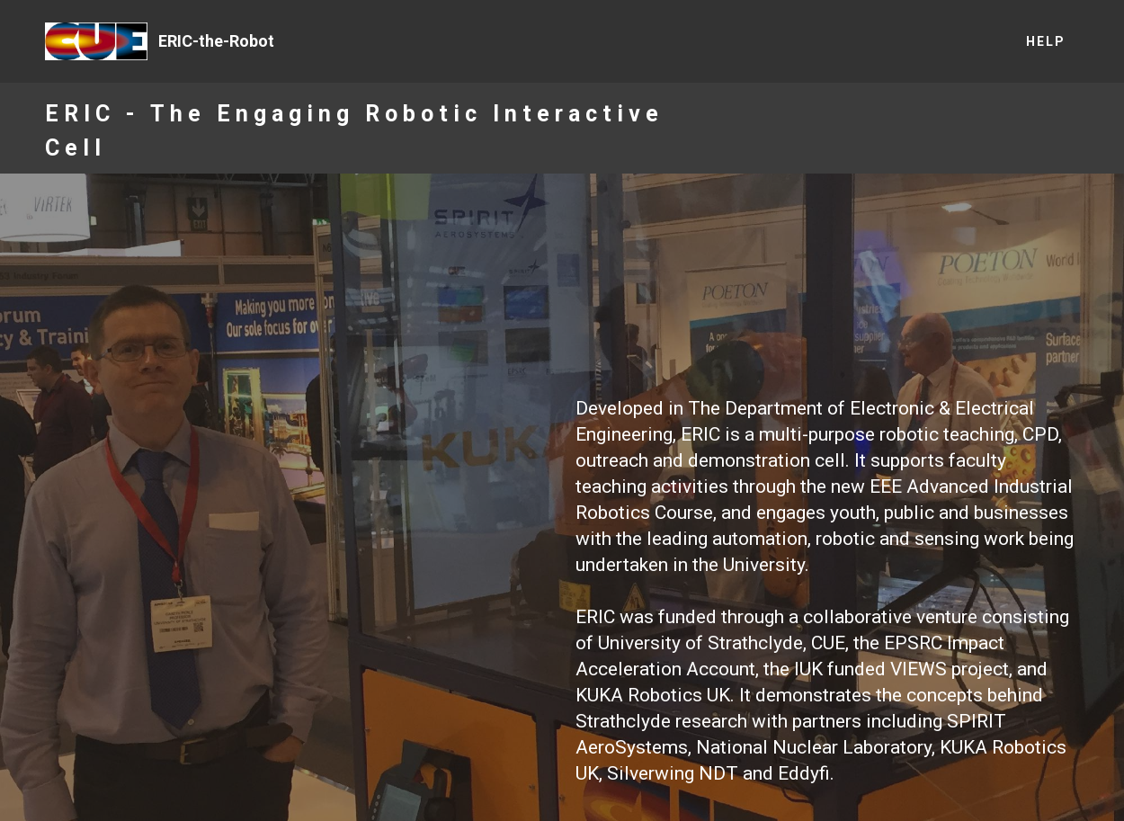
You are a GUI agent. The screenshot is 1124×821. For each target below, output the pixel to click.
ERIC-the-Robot (216, 40)
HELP (1046, 41)
